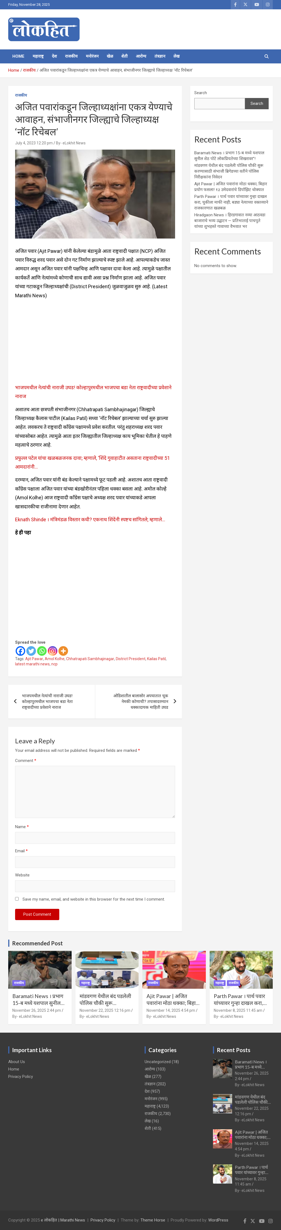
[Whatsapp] (42, 651)
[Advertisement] (95, 342)
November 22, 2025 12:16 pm (105, 1010)
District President (130, 659)
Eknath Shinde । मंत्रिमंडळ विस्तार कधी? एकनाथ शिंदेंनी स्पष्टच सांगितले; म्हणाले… (90, 519)
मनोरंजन (92, 56)
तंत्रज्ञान (159, 56)
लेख (176, 56)
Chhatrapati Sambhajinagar (90, 659)
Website (22, 875)
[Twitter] (31, 651)
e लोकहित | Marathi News (63, 1220)
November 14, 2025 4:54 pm (171, 1010)
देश (54, 56)
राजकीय (71, 56)
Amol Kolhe (54, 659)
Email (21, 850)
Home (18, 56)
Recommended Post (37, 943)
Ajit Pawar (34, 659)
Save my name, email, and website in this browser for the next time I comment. (94, 899)
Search (200, 92)
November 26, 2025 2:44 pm (36, 1010)
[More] (63, 651)
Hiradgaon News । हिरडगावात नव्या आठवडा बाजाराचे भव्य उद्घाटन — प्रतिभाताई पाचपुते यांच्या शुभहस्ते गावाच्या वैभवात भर (229, 220)
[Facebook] (20, 651)
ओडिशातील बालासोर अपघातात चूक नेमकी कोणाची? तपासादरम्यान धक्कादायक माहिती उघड (140, 701)
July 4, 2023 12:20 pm (34, 143)
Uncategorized (158, 1061)
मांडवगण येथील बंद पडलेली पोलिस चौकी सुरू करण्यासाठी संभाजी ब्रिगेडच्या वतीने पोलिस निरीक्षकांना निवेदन (228, 171)
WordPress (218, 1220)
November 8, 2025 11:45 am (238, 1010)
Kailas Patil (156, 659)
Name (22, 826)
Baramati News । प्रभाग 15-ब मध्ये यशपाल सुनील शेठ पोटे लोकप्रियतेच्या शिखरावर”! (37, 1006)
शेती (124, 56)
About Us (16, 1061)
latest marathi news (32, 664)
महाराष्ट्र (38, 56)
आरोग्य (141, 56)
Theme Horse (152, 1220)
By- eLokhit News (71, 143)
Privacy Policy (20, 1076)
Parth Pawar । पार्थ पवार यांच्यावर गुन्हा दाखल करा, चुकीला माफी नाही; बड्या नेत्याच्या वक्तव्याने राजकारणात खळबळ (231, 202)
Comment (25, 760)
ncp (54, 664)
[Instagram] (52, 651)
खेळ (110, 56)
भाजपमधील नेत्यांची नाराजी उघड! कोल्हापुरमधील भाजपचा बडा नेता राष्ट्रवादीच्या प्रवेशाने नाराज (47, 701)
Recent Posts (233, 1050)
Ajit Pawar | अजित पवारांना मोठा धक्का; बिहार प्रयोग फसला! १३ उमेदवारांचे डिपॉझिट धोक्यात (173, 1006)
